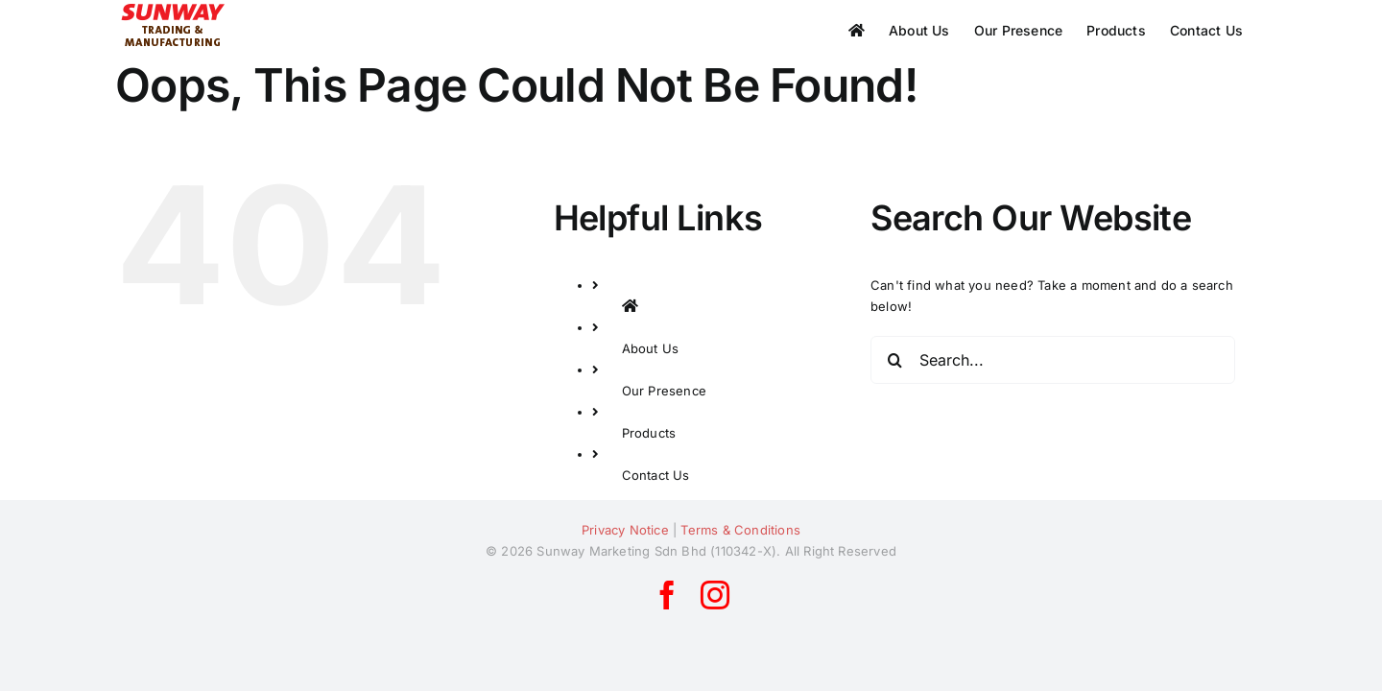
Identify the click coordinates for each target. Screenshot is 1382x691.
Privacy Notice (625, 529)
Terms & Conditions (740, 529)
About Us (650, 348)
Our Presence (664, 390)
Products (649, 433)
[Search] (894, 360)
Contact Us (656, 475)
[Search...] (1052, 360)
